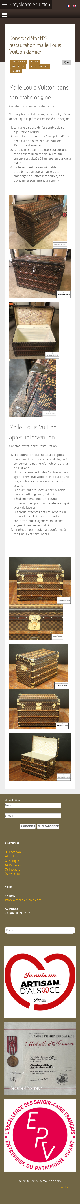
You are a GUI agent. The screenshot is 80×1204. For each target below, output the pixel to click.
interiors (16, 71)
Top (65, 1187)
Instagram (14, 869)
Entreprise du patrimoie (29, 1164)
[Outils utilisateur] (66, 62)
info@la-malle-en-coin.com (23, 900)
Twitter (12, 856)
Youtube (13, 874)
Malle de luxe (18, 66)
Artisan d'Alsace (22, 1011)
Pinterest (13, 865)
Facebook (13, 852)
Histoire (34, 62)
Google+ (13, 861)
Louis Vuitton (18, 62)
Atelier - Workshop (39, 66)
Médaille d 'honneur (25, 1088)
